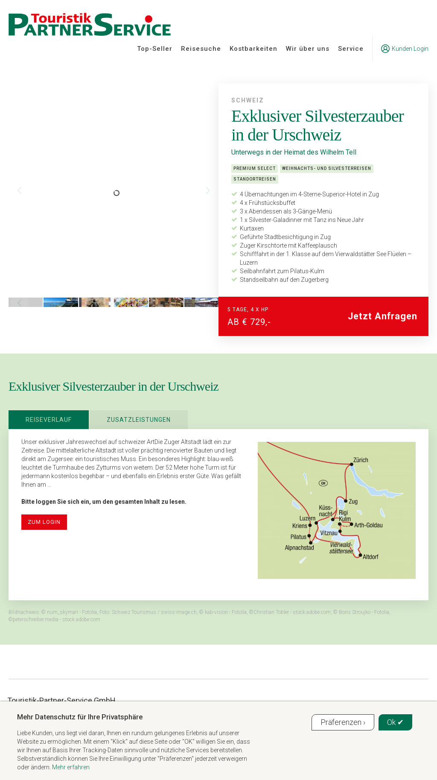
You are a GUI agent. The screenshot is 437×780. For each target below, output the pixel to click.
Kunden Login (404, 48)
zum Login (44, 522)
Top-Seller (154, 49)
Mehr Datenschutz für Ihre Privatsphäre (80, 717)
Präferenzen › (342, 722)
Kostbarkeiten (253, 49)
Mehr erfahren (71, 767)
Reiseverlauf (49, 419)
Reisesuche (201, 49)
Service (351, 49)
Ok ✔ (395, 722)
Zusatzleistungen (139, 419)
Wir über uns (307, 49)
